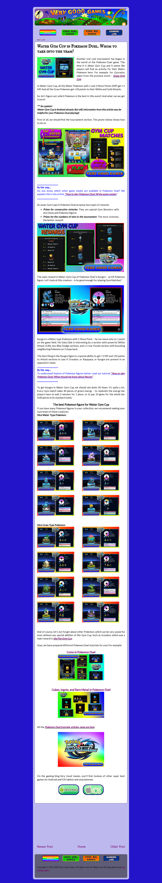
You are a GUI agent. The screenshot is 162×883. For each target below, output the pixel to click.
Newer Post (45, 846)
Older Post (117, 846)
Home (82, 846)
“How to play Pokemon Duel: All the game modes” (91, 194)
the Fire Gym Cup (62, 638)
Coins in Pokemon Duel (81, 652)
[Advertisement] (81, 824)
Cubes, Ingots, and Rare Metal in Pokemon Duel (81, 689)
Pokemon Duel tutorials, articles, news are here (69, 727)
